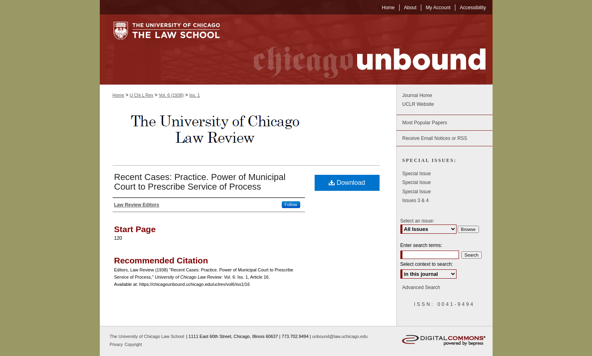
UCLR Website (418, 104)
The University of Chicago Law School (147, 336)
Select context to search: (426, 264)
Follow (291, 204)
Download (347, 182)
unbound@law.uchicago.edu (340, 336)
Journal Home (417, 95)
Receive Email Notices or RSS (434, 138)
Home (118, 95)
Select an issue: (417, 221)
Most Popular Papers (424, 122)
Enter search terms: (421, 245)
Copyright (133, 344)
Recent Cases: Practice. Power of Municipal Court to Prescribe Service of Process (200, 182)
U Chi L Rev (142, 95)
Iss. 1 (194, 95)
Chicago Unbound (362, 49)
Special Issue (416, 173)
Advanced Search (421, 287)
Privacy (117, 344)
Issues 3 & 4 (415, 200)
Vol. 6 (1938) (171, 95)
